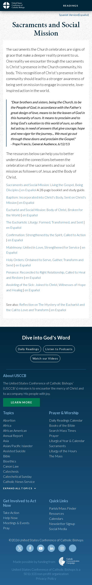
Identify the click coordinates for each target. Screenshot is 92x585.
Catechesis (11, 471)
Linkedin (51, 548)
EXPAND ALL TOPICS (17, 488)
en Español (28, 190)
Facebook (30, 548)
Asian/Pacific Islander (18, 446)
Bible (6, 456)
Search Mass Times (62, 430)
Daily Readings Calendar (66, 420)
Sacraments (57, 446)
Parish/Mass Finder (62, 508)
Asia (6, 441)
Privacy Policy (46, 578)
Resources (56, 513)
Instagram (62, 548)
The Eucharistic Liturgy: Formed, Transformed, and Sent (44, 222)
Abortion (9, 420)
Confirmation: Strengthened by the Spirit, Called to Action (46, 235)
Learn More (21, 402)
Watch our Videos (45, 358)
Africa (7, 425)
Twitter (19, 548)
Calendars (56, 518)
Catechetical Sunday (17, 476)
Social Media (58, 529)
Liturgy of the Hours (63, 451)
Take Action (11, 513)
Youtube (40, 548)
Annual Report (13, 436)
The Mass (56, 456)
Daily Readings (28, 349)
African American (15, 430)
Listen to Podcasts (58, 349)
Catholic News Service (19, 481)
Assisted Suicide (14, 451)
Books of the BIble (62, 425)
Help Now (10, 518)
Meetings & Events (16, 523)
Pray (6, 528)
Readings (70, 5)
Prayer (54, 436)
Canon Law (11, 466)
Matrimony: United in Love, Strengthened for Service (43, 247)
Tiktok (72, 548)
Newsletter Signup (62, 524)
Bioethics (9, 461)
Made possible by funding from (34, 562)
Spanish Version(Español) (74, 15)
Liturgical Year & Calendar (67, 441)
